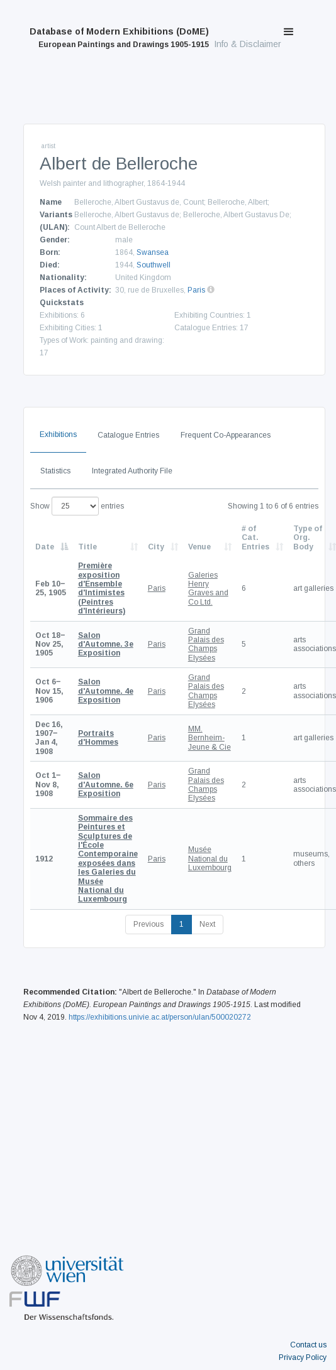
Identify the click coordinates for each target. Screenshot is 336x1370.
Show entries (77, 506)
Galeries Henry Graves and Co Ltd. (208, 589)
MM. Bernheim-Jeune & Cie (209, 738)
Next (207, 924)
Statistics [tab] (55, 471)
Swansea (153, 252)
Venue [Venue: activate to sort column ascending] (199, 546)
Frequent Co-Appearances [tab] (226, 435)
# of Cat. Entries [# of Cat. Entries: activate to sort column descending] (255, 537)
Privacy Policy (303, 1357)
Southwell (154, 265)
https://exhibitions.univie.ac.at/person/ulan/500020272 (160, 1017)
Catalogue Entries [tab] (128, 435)
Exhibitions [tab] (58, 434)
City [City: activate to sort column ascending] (156, 546)
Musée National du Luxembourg (210, 858)
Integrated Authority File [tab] (132, 471)
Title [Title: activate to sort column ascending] (87, 546)
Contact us (308, 1344)
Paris (196, 290)
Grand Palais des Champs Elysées (206, 644)
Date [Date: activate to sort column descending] (44, 546)
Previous (148, 924)
